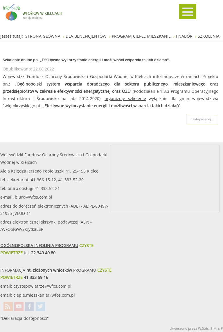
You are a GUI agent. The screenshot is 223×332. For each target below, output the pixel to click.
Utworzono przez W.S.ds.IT (191, 328)
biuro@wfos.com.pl (33, 197)
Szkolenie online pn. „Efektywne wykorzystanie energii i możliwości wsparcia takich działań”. (86, 60)
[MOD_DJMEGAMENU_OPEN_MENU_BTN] (187, 11)
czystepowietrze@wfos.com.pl (42, 286)
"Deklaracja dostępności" (24, 318)
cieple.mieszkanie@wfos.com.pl (44, 295)
